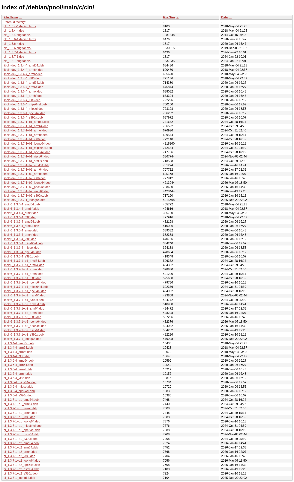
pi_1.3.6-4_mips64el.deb (20, 382)
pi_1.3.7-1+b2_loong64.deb (22, 460)
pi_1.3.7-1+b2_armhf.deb (20, 451)
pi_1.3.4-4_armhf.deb (18, 352)
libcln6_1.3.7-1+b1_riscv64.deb (24, 295)
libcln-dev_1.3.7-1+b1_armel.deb (25, 130)
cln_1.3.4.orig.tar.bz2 (18, 35)
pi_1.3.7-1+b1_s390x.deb (21, 438)
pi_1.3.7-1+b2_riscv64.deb (21, 469)
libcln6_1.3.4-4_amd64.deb (22, 204)
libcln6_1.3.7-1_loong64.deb (22, 338)
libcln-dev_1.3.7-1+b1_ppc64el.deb (27, 152)
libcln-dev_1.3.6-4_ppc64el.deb (24, 113)
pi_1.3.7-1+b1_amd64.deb (21, 399)
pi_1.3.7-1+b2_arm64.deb (21, 447)
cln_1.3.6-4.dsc (14, 43)
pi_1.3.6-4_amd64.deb (19, 360)
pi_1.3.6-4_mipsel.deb (18, 386)
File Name (11, 17)
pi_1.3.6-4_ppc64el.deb (19, 391)
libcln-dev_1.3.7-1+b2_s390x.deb (26, 195)
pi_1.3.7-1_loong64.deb (19, 477)
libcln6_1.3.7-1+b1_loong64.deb (25, 282)
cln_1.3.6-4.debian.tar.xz (20, 39)
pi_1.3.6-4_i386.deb (17, 378)
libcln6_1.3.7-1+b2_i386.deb (22, 317)
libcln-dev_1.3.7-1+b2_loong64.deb (27, 182)
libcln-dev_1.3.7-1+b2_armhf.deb (25, 173)
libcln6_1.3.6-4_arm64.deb (21, 226)
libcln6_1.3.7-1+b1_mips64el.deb (26, 286)
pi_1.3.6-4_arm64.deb (18, 364)
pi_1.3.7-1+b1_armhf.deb (20, 412)
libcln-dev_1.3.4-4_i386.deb (22, 78)
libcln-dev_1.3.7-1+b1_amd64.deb (26, 121)
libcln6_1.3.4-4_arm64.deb (21, 208)
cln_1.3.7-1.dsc (14, 56)
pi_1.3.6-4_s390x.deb (18, 395)
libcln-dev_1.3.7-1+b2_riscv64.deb (26, 191)
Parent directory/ (15, 22)
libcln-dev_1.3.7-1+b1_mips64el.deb (28, 147)
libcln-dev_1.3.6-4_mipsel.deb (24, 108)
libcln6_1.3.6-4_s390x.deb (21, 256)
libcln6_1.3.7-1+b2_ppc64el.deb (25, 326)
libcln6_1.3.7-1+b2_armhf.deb (23, 312)
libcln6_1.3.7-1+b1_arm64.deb (24, 265)
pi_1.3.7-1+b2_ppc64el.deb (22, 464)
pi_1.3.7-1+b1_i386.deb (19, 417)
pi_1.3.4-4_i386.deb (17, 356)
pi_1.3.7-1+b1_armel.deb (20, 408)
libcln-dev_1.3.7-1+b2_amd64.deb (26, 165)
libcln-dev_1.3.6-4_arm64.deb (23, 87)
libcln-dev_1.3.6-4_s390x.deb (23, 117)
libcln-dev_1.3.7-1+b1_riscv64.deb (26, 156)
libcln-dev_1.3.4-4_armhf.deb (23, 74)
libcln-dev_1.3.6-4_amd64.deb (24, 82)
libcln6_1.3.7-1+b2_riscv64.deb (24, 330)
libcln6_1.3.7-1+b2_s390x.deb (24, 334)
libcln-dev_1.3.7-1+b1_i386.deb (25, 139)
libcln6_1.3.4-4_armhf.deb (21, 213)
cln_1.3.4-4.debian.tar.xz (20, 26)
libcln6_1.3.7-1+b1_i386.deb (22, 278)
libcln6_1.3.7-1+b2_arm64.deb (24, 308)
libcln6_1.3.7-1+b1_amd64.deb (24, 260)
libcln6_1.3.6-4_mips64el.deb (23, 243)
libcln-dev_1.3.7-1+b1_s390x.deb (26, 161)
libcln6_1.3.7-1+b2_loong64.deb (25, 321)
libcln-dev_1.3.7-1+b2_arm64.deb (26, 169)
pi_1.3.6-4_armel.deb (18, 369)
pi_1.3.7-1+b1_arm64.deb (21, 404)
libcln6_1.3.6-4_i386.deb (20, 239)
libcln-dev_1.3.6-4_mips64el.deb (25, 104)
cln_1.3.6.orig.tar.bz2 (18, 48)
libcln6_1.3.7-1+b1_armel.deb (23, 269)
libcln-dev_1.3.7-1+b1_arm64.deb (26, 126)
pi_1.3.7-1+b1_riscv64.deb (21, 434)
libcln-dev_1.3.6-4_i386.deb (22, 100)
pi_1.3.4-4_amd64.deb (19, 343)
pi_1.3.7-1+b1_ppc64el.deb (22, 430)
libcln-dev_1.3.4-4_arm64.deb (23, 69)
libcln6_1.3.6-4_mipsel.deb (21, 247)
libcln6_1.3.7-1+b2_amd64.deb (24, 304)
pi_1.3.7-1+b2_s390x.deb (21, 473)
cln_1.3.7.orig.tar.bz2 (18, 61)
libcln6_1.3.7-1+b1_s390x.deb (24, 299)
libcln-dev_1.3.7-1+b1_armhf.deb (25, 135)
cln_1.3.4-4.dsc (14, 30)
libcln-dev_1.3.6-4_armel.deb (23, 91)
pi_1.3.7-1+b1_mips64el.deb (22, 425)
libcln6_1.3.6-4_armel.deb (21, 230)
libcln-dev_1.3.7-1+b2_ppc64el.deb (27, 187)
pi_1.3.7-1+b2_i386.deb (19, 456)
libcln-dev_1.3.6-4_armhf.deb (23, 95)
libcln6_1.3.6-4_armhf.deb (21, 234)
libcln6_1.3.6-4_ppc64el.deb (22, 252)
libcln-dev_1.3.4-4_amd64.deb (24, 65)
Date (224, 17)
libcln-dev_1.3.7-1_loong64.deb (24, 199)
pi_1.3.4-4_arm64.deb (18, 347)
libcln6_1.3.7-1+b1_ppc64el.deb (25, 291)
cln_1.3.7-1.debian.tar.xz (20, 52)
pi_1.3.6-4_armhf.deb (18, 373)
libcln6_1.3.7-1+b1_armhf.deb (23, 273)
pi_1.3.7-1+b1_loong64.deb (22, 421)
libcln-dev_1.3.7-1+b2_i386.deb (25, 178)
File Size (169, 17)
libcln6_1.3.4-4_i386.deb (20, 217)
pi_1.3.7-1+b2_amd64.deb (21, 443)
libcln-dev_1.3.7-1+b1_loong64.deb (27, 143)
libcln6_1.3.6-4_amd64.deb (22, 221)
